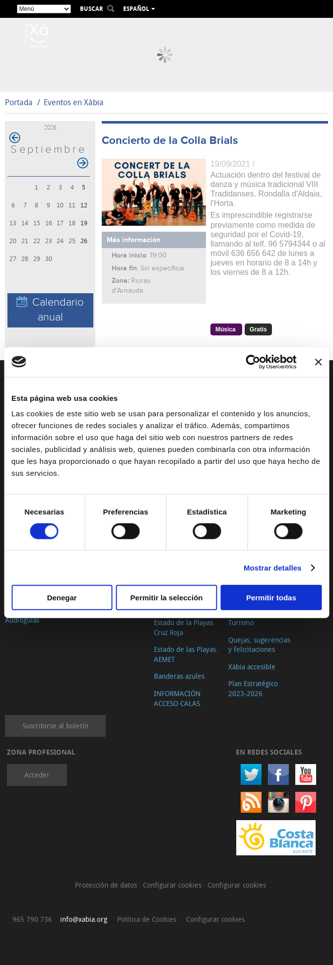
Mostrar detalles (273, 567)
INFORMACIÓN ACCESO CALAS (177, 698)
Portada (19, 102)
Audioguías (22, 620)
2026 (50, 127)
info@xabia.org (83, 919)
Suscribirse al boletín (55, 725)
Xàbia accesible (251, 666)
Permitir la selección (167, 597)
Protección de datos (107, 885)
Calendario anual (50, 309)
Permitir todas (271, 597)
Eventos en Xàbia (74, 102)
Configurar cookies (173, 885)
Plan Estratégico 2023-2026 (253, 688)
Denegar (62, 597)
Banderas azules (179, 676)
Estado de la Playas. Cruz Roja (184, 627)
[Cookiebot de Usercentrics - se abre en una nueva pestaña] (252, 361)
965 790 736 (32, 919)
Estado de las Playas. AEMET (186, 654)
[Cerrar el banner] (318, 361)
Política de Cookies (146, 919)
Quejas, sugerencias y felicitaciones (259, 644)
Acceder (37, 774)
